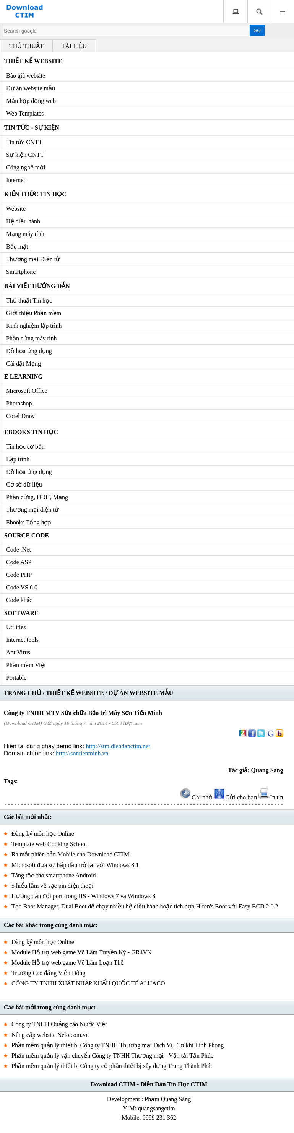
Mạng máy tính (25, 234)
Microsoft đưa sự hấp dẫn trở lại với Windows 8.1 (75, 865)
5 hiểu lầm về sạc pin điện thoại (52, 885)
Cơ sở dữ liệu (24, 484)
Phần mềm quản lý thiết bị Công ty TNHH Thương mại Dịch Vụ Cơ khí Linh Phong (117, 1045)
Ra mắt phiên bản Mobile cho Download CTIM (70, 854)
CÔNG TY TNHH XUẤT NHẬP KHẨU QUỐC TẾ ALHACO (88, 983)
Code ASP (18, 562)
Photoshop (19, 403)
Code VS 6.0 (21, 587)
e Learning (23, 376)
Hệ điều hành (23, 221)
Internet (15, 180)
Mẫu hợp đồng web (31, 101)
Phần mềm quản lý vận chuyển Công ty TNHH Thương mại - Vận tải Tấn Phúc (112, 1055)
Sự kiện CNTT (25, 154)
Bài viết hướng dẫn (37, 286)
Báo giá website (25, 75)
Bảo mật (17, 246)
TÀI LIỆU (74, 46)
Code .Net (18, 549)
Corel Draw (20, 416)
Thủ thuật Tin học (29, 300)
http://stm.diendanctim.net (118, 746)
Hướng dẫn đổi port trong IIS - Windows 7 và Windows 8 (83, 896)
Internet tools (22, 639)
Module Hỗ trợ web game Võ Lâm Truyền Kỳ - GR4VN (81, 952)
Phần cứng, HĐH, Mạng (37, 497)
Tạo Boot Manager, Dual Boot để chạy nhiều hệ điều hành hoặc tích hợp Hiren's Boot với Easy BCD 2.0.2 (144, 906)
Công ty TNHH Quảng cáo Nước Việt (59, 1024)
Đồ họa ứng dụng (29, 351)
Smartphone (21, 272)
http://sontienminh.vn (82, 753)
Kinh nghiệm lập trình (34, 325)
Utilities (16, 627)
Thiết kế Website (33, 61)
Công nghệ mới (25, 167)
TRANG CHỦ (22, 693)
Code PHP (19, 574)
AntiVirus (18, 652)
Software (21, 613)
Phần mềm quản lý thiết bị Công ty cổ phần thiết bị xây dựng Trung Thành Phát (111, 1066)
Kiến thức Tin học (35, 194)
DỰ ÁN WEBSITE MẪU (141, 693)
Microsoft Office (26, 390)
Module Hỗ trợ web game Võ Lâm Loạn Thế (67, 962)
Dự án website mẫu (30, 88)
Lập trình (17, 459)
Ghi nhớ (196, 797)
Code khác (19, 600)
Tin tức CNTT (24, 142)
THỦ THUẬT (26, 46)
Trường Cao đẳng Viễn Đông (48, 973)
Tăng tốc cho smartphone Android (53, 875)
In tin (270, 797)
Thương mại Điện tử (33, 259)
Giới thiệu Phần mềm (33, 313)
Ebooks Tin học (31, 432)
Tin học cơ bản (25, 446)
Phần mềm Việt (26, 665)
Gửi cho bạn (235, 797)
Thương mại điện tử (32, 509)
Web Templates (25, 113)
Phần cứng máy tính (31, 338)
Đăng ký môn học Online (42, 833)
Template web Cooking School (49, 844)
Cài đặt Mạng (23, 363)
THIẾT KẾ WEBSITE (75, 693)
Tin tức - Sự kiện (31, 127)
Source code (26, 535)
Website (16, 208)
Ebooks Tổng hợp (28, 522)
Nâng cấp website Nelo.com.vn (50, 1035)
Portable (16, 677)
